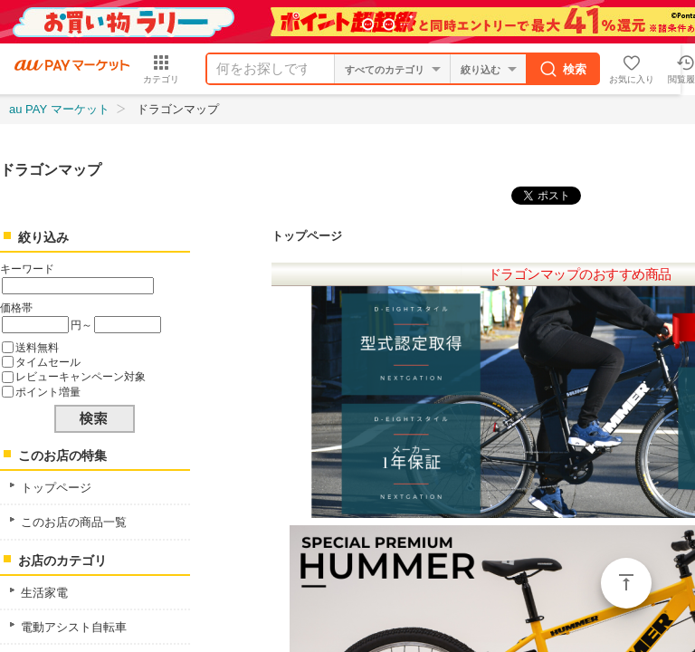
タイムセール (48, 362)
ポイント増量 (48, 392)
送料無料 (37, 347)
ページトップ (626, 583)
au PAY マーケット (59, 109)
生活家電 (44, 592)
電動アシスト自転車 (74, 627)
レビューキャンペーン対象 (80, 376)
